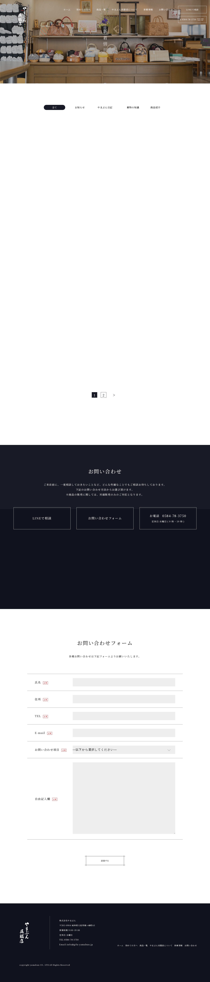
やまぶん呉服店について (161, 945)
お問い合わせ (191, 945)
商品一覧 (144, 945)
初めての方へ (131, 945)
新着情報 (178, 945)
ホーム (120, 945)
